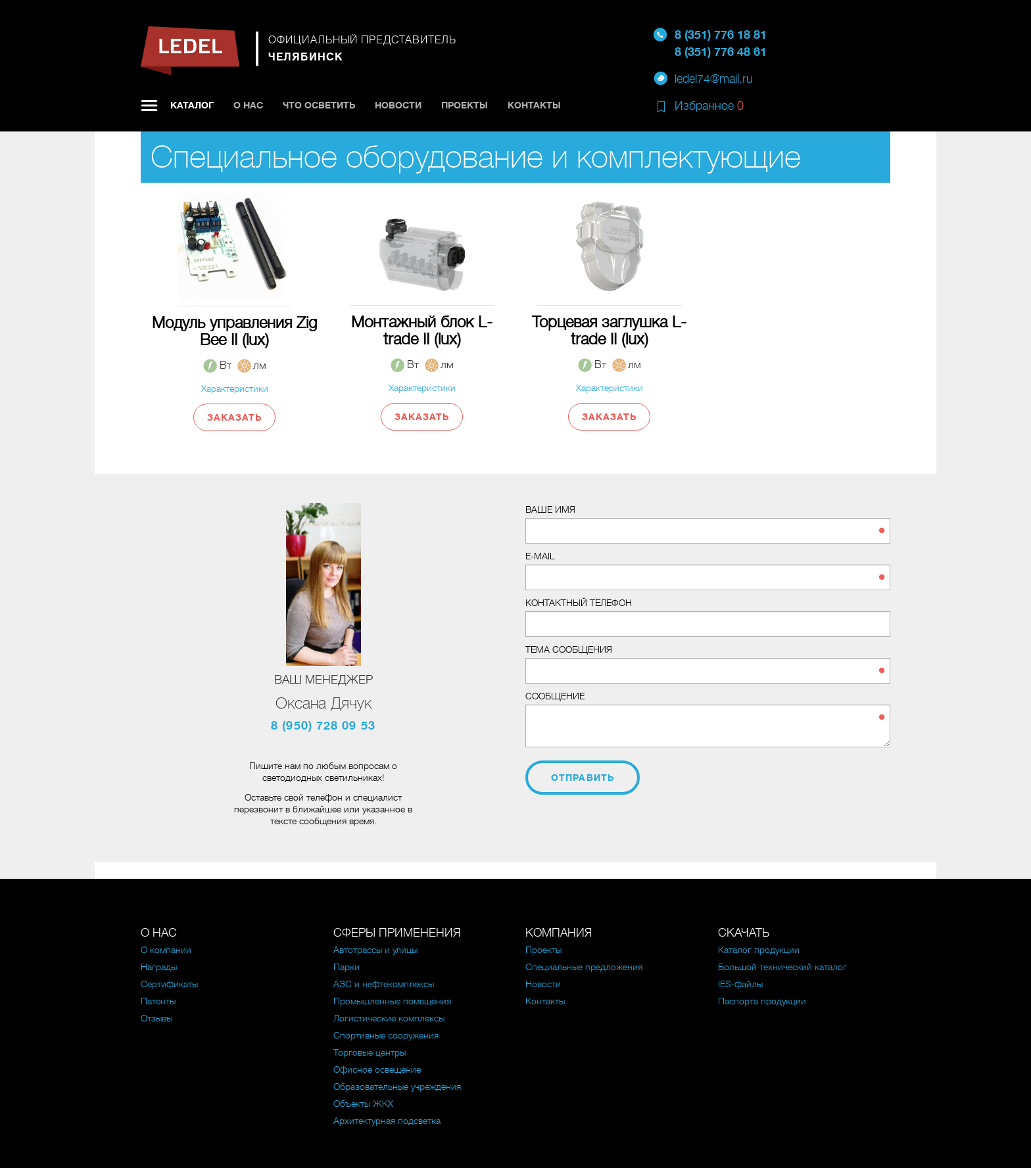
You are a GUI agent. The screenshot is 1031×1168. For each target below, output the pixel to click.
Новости (398, 105)
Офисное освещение (377, 1069)
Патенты (158, 1001)
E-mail (540, 556)
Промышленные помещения (392, 1001)
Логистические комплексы (388, 1018)
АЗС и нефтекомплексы (383, 984)
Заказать (234, 417)
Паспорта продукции (762, 1001)
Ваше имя (550, 509)
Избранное (709, 105)
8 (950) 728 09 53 (323, 725)
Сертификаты (169, 984)
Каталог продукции (759, 950)
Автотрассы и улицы (375, 950)
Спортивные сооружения (386, 1035)
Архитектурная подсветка (387, 1120)
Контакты (534, 105)
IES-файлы (740, 984)
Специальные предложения (583, 967)
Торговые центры (369, 1052)
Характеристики (234, 388)
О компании (166, 950)
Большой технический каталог (782, 967)
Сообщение (555, 696)
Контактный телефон (578, 602)
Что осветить (319, 105)
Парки (346, 967)
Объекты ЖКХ (363, 1103)
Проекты (464, 105)
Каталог (192, 105)
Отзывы (156, 1018)
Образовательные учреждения (397, 1086)
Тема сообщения (568, 649)
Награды (159, 967)
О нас (248, 105)
